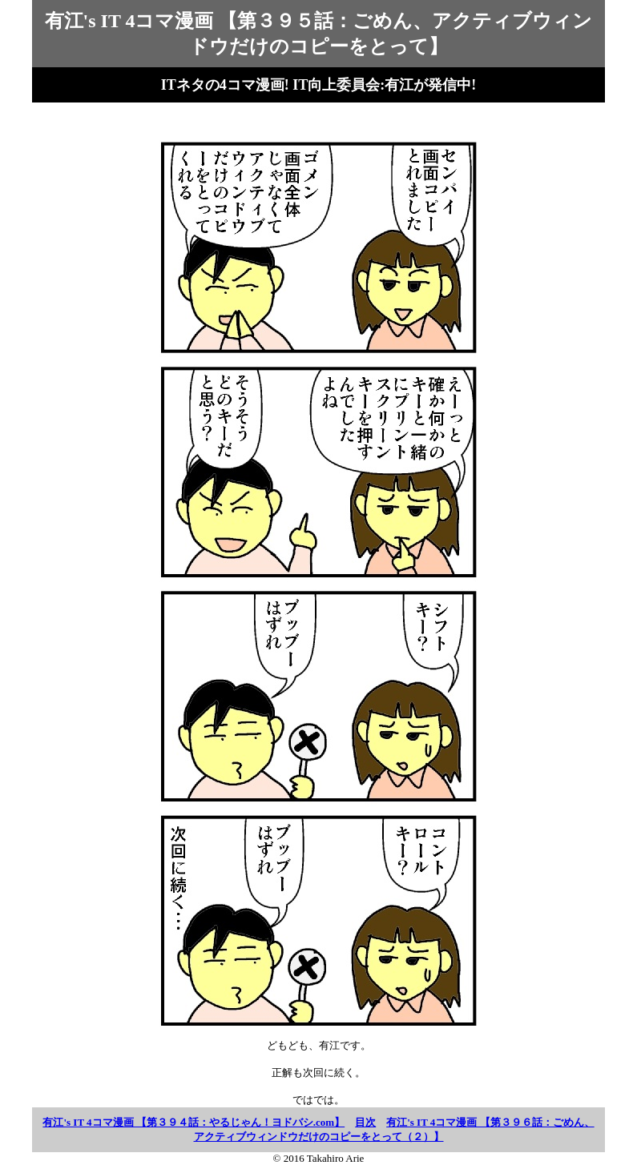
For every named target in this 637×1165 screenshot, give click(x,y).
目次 (365, 1122)
